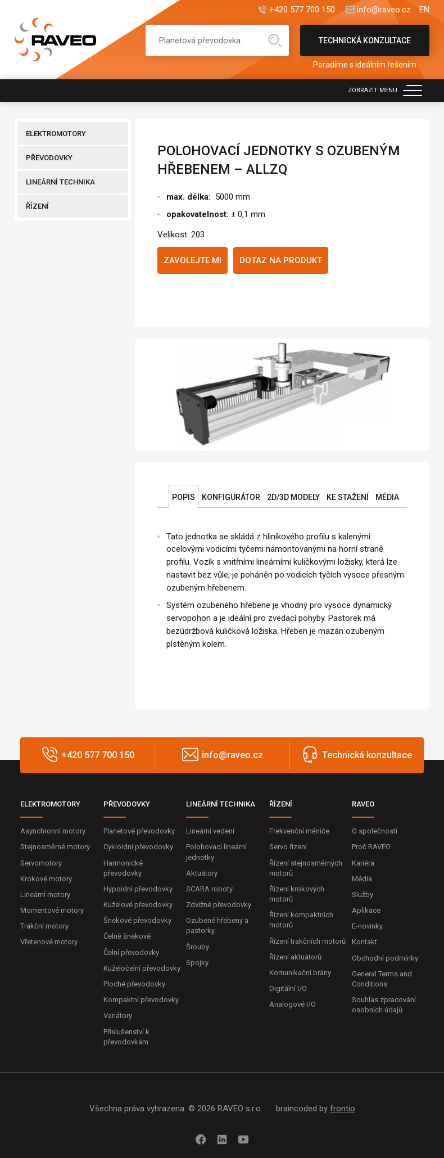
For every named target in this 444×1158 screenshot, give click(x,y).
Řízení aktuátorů (295, 957)
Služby (362, 894)
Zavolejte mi (192, 260)
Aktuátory (202, 873)
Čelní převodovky (131, 952)
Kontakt (364, 942)
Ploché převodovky (134, 984)
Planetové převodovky (139, 831)
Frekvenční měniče (299, 831)
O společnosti (374, 831)
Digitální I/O (288, 988)
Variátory (117, 1015)
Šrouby (197, 947)
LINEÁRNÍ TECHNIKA (60, 182)
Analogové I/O (292, 1004)
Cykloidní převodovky (138, 846)
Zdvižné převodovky (218, 904)
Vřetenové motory (49, 942)
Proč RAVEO (371, 846)
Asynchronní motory (52, 831)
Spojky (197, 962)
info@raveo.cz (384, 10)
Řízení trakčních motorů (307, 941)
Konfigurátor (231, 497)
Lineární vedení (210, 831)
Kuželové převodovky (138, 904)
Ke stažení (348, 497)
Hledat (275, 40)
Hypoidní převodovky (138, 889)
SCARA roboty (209, 889)
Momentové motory (52, 910)
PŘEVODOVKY (49, 158)
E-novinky (367, 926)
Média (387, 497)
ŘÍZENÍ (37, 206)
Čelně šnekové (127, 936)
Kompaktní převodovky (141, 999)
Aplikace (366, 910)
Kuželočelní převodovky (141, 968)
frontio (342, 1108)
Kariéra (363, 863)
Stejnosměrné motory (55, 846)
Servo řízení (288, 846)
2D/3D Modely (293, 497)
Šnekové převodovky (137, 920)
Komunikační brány (300, 972)
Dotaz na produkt (280, 260)
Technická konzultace (364, 46)
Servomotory (41, 863)
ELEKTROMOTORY (56, 133)
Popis (183, 497)
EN (424, 10)
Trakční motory (44, 926)
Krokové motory (46, 879)
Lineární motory (45, 894)
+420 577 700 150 (302, 10)
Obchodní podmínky (385, 958)
